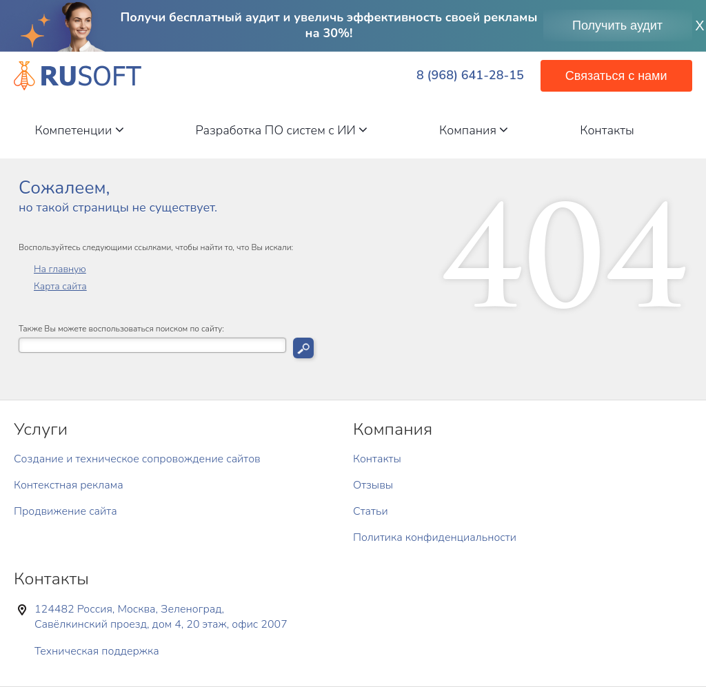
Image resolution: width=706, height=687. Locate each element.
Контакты (607, 130)
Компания (473, 130)
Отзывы (373, 485)
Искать (303, 348)
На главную (60, 269)
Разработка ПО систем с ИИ (282, 130)
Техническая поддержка (96, 651)
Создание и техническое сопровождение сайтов (137, 458)
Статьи (370, 511)
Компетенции (78, 130)
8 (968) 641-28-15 (470, 75)
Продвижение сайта (65, 511)
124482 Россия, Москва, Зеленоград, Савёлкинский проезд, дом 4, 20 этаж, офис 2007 (161, 617)
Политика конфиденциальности (434, 537)
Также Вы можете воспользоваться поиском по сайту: (121, 329)
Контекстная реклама (68, 485)
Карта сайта (60, 286)
